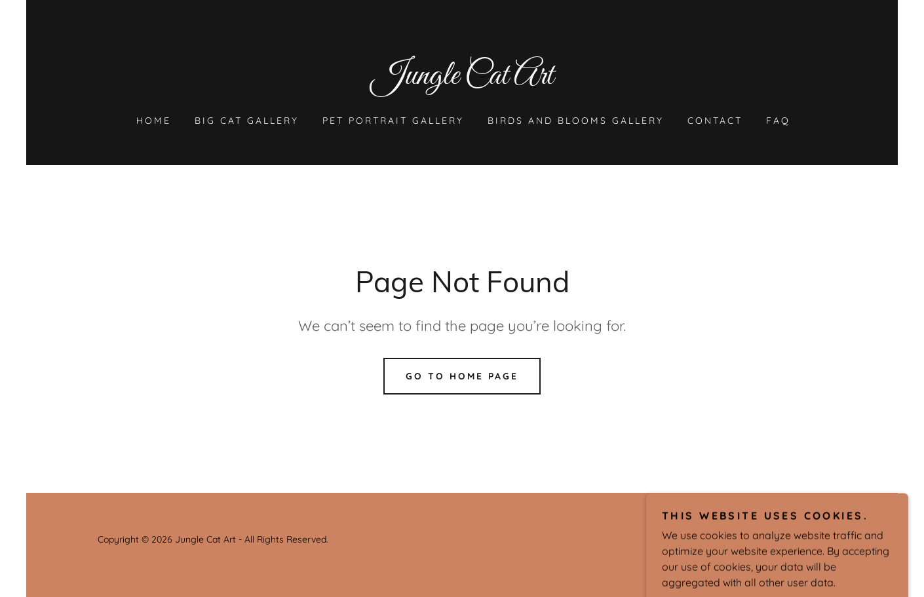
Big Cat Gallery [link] (247, 120)
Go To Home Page (462, 376)
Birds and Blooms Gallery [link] (576, 120)
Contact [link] (714, 120)
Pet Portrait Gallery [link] (393, 120)
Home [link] (153, 120)
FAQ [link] (778, 120)
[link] (462, 80)
